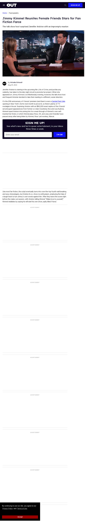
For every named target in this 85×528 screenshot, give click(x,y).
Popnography (13, 13)
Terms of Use (22, 508)
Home (5, 13)
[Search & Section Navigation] (4, 5)
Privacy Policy (7, 508)
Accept (20, 517)
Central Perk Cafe (58, 101)
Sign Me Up (75, 5)
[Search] (65, 5)
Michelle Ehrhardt (16, 82)
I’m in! (60, 135)
